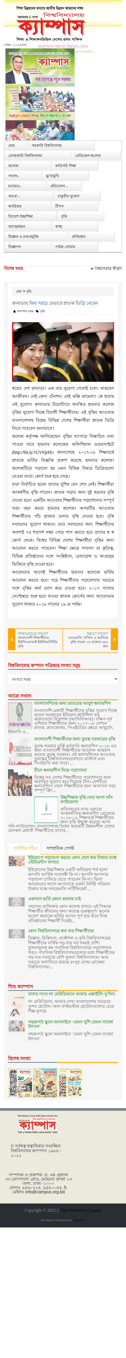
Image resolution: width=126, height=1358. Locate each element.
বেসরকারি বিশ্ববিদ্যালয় (25, 155)
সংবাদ (13, 175)
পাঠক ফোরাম (65, 246)
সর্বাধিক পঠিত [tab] (25, 848)
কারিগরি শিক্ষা (65, 165)
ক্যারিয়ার (15, 206)
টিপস (59, 206)
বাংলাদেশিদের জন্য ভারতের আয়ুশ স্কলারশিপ (72, 698)
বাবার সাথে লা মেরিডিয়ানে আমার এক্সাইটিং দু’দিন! (72, 989)
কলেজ (13, 165)
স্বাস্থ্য (58, 226)
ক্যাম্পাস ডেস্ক (23, 311)
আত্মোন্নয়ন (16, 226)
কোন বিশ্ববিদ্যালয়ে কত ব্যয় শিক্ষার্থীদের (61, 926)
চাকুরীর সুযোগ (69, 195)
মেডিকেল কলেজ (88, 155)
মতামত (14, 185)
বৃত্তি (64, 216)
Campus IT (78, 1220)
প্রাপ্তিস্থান (78, 236)
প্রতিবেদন (58, 185)
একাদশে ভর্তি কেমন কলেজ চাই (54, 894)
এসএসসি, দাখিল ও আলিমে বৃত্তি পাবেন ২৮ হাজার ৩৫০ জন (88, 642)
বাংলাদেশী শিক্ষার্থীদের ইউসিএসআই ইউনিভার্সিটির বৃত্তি (38, 642)
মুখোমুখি (52, 175)
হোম (11, 145)
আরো (14, 195)
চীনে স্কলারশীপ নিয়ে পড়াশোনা (60, 766)
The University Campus (79, 1210)
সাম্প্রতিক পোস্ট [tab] (60, 848)
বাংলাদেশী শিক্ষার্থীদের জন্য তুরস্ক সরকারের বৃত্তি (74, 734)
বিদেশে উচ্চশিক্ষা (20, 216)
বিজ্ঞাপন (14, 246)
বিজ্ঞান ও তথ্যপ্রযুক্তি (23, 236)
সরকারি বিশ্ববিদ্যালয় (47, 145)
